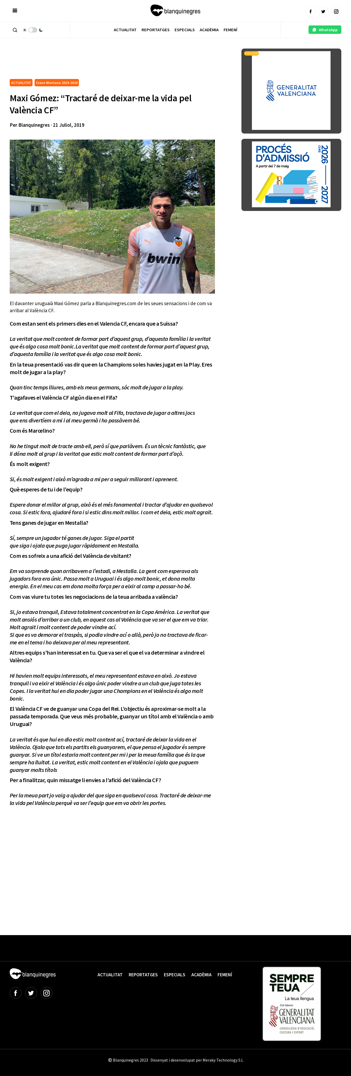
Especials (185, 30)
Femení (230, 30)
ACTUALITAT (21, 82)
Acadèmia (209, 30)
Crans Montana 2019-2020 (57, 82)
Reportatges (156, 30)
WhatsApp (325, 29)
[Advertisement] (105, 63)
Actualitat (125, 30)
